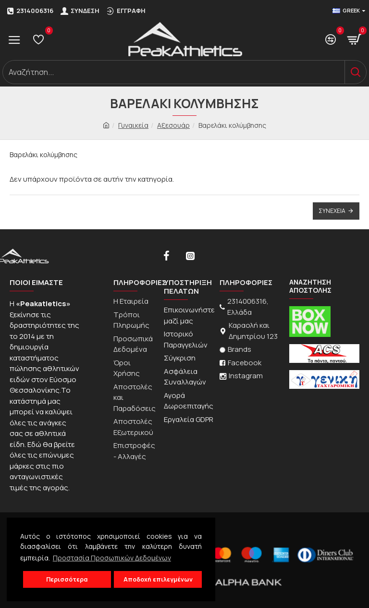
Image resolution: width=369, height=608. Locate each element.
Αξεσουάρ (173, 125)
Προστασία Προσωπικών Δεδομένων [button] (112, 557)
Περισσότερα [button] (67, 579)
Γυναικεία (133, 125)
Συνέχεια (332, 211)
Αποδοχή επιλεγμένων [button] (158, 579)
